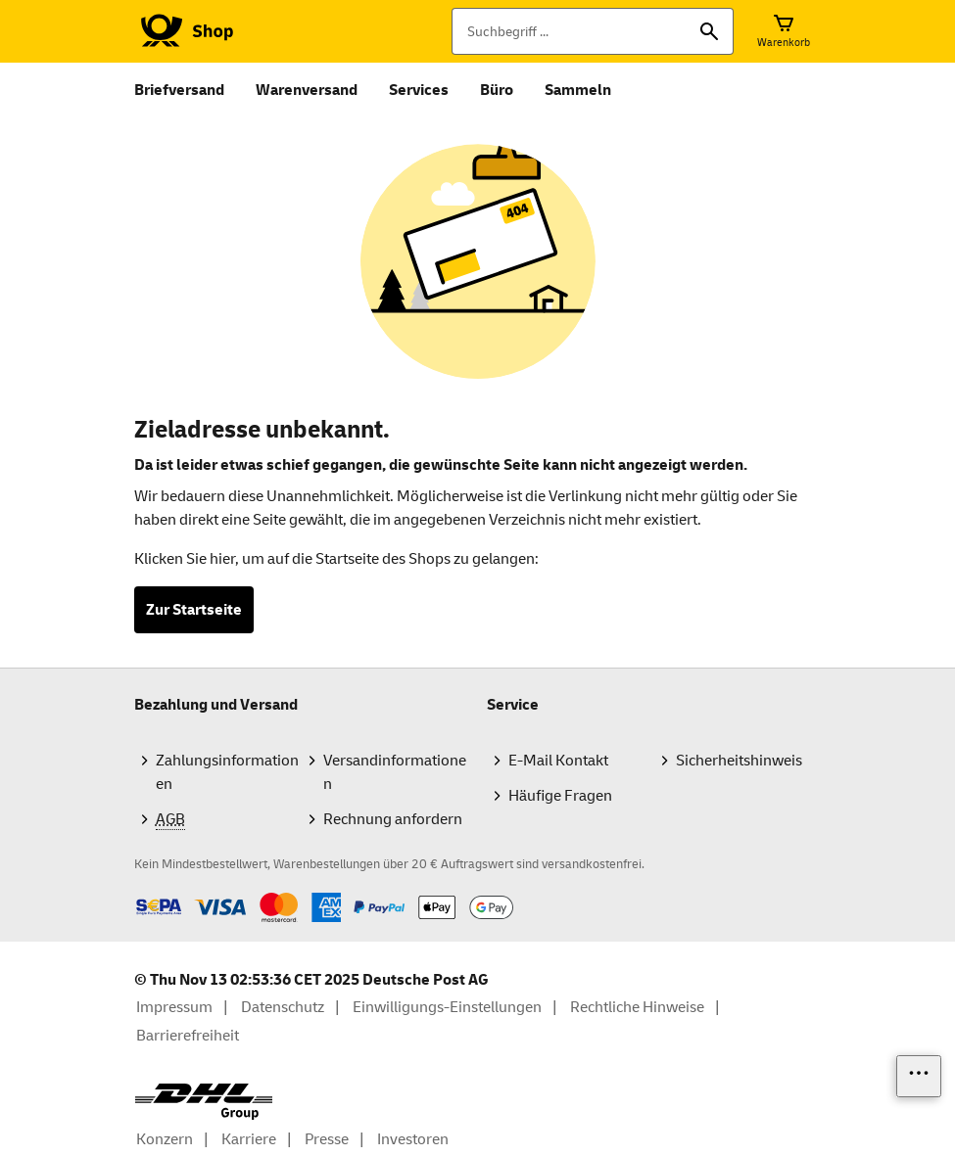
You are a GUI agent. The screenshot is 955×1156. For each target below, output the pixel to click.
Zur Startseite (194, 610)
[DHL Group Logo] (203, 1102)
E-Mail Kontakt (558, 760)
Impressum (174, 1007)
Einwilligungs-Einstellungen (447, 1007)
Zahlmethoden (133, 892)
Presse (327, 1139)
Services (419, 90)
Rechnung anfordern (392, 819)
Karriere (248, 1139)
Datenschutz (282, 1007)
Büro (496, 90)
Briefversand (179, 90)
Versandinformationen (394, 772)
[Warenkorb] (783, 31)
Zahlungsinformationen (227, 772)
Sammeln (578, 90)
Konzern (164, 1139)
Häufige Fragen (560, 796)
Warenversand (307, 90)
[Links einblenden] (918, 1076)
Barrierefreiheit (187, 1035)
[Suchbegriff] (593, 31)
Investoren (413, 1139)
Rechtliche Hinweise (637, 1007)
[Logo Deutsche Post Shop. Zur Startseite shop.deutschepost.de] (183, 31)
